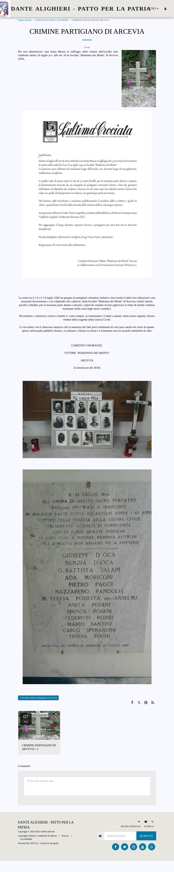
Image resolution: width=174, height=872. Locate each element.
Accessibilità (26, 839)
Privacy (65, 835)
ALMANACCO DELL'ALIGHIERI (52, 20)
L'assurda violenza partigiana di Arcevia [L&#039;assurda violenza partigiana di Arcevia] (38, 697)
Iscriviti (146, 835)
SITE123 (34, 843)
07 (26, 718)
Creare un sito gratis (49, 843)
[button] (171, 8)
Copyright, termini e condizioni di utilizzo (37, 835)
